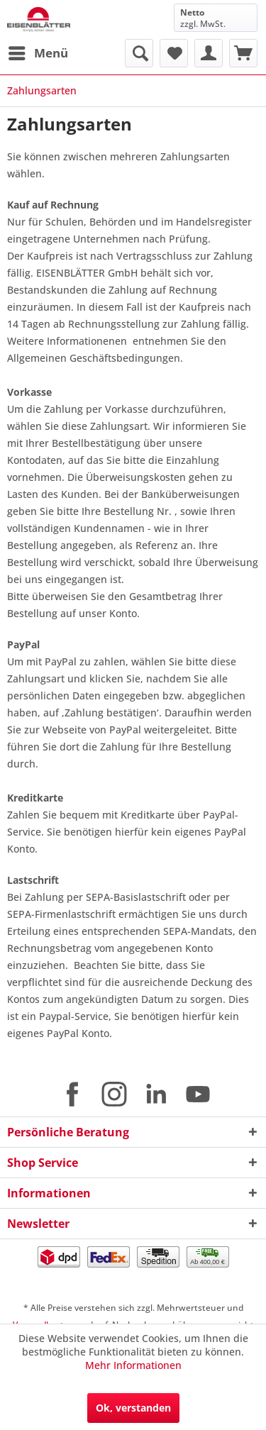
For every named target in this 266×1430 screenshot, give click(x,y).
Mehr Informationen (133, 1365)
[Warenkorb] (243, 53)
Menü (38, 51)
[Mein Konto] (208, 53)
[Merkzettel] (174, 53)
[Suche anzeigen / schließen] (139, 53)
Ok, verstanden (133, 1407)
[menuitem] (37, 53)
